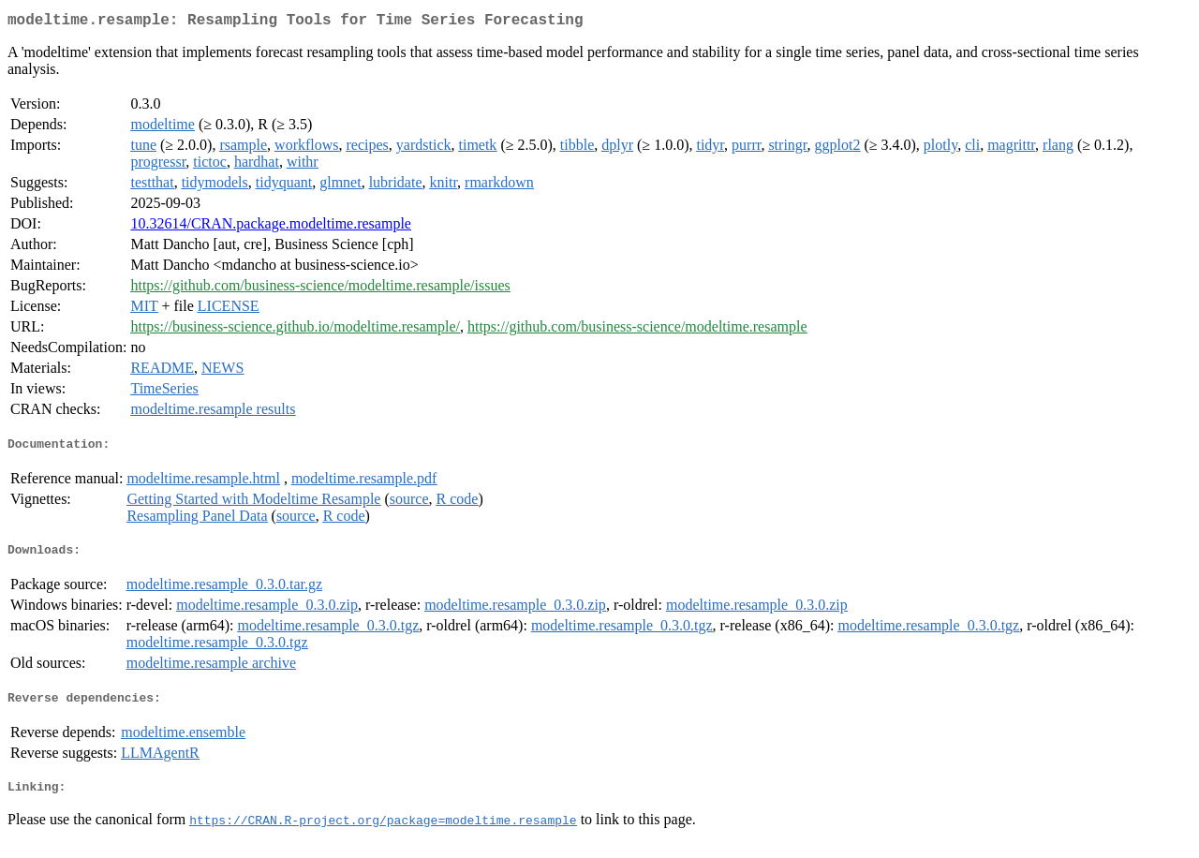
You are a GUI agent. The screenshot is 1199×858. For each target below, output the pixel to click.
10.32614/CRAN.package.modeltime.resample (270, 227)
